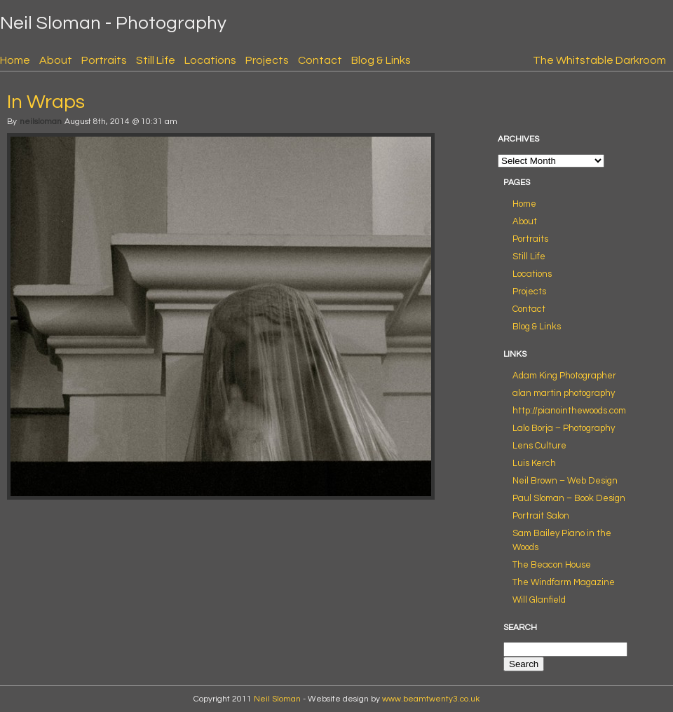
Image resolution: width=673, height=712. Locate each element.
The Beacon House (551, 565)
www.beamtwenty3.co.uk (431, 699)
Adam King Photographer (564, 376)
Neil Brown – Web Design (565, 481)
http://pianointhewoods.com (569, 411)
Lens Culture (539, 446)
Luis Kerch (534, 463)
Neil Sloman (277, 699)
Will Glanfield (539, 600)
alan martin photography (563, 393)
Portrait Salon (540, 516)
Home (15, 60)
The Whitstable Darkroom (599, 60)
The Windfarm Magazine (563, 582)
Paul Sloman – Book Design (568, 498)
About (55, 60)
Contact (320, 60)
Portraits (104, 60)
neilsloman (41, 121)
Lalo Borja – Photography (563, 428)
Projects (267, 60)
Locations (210, 60)
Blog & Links (381, 60)
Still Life (155, 60)
